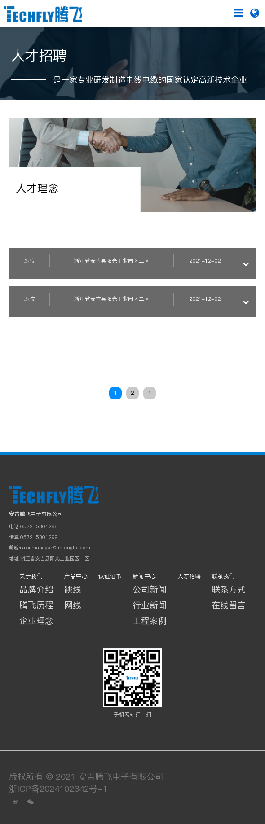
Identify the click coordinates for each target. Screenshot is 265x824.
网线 (72, 605)
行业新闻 (149, 605)
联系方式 (229, 589)
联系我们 (223, 576)
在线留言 (229, 605)
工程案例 (149, 621)
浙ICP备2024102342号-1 (58, 788)
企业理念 (36, 621)
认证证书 (110, 576)
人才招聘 (189, 576)
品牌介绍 (36, 589)
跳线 (72, 589)
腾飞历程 (36, 605)
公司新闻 (149, 589)
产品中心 (76, 576)
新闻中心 (144, 576)
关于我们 (31, 576)
